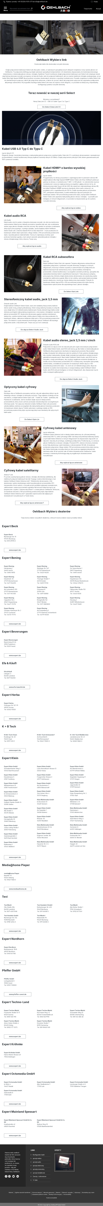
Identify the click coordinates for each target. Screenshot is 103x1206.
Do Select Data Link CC (51, 107)
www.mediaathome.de (17, 889)
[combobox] (20, 8)
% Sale (35, 1180)
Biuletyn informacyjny (55, 1194)
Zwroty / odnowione (39, 1176)
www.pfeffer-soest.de (17, 994)
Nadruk (11, 1192)
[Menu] (5, 8)
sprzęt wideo (37, 1158)
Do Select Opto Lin (32, 419)
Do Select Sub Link (71, 291)
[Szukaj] (32, 8)
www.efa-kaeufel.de (17, 687)
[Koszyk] (98, 8)
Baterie (58, 1192)
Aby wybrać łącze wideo (71, 208)
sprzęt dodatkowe (39, 1173)
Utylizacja (77, 1192)
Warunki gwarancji (48, 1192)
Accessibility (67, 1194)
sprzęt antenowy (38, 1165)
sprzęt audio (37, 1162)
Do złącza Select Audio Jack (32, 330)
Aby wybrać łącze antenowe (71, 463)
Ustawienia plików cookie (39, 1194)
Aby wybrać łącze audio (32, 246)
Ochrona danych (37, 1192)
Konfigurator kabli (38, 1155)
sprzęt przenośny (38, 1169)
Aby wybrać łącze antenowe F (32, 503)
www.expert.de (15, 550)
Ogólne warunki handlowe (22, 1192)
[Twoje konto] (88, 8)
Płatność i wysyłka (67, 1192)
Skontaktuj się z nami (88, 1192)
